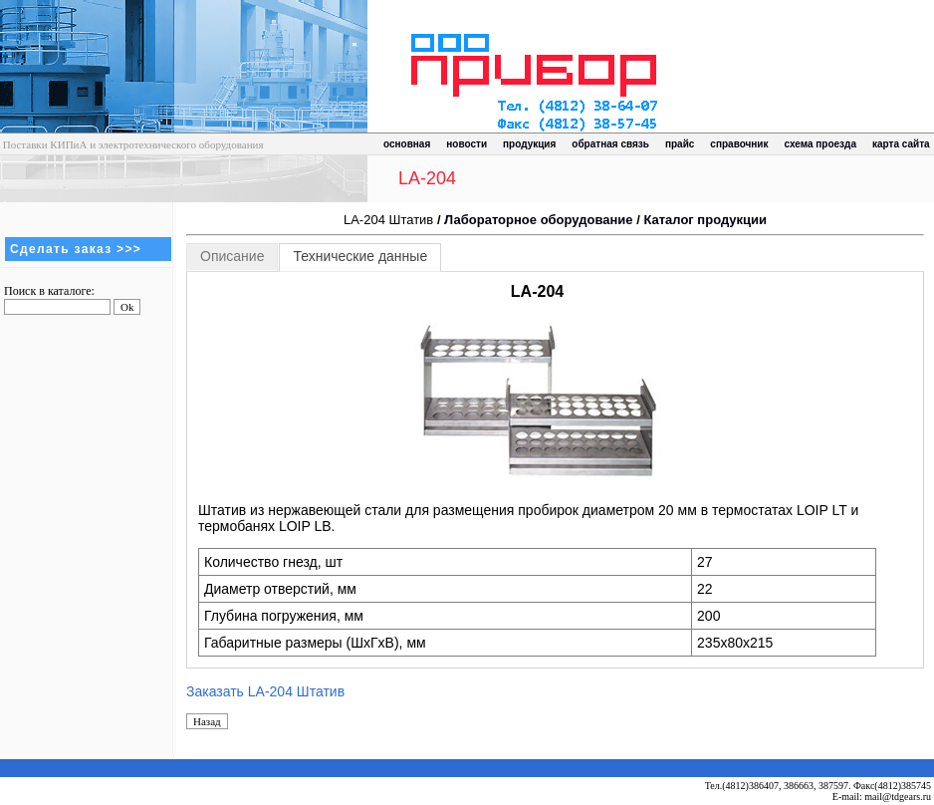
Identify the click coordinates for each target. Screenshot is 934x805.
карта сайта (901, 143)
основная (406, 143)
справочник (739, 143)
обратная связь (610, 143)
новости (466, 143)
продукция (529, 143)
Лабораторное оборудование (538, 219)
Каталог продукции (705, 219)
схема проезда (820, 143)
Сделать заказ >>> (75, 249)
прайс (679, 143)
